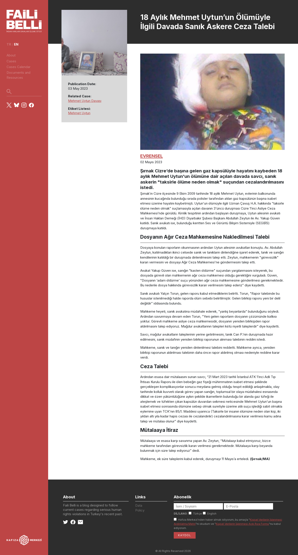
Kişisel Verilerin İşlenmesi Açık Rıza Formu (242, 523)
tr (9, 44)
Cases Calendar (18, 67)
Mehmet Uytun (79, 113)
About (11, 55)
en (16, 44)
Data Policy (139, 508)
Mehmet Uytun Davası (84, 101)
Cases (11, 61)
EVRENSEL (151, 156)
